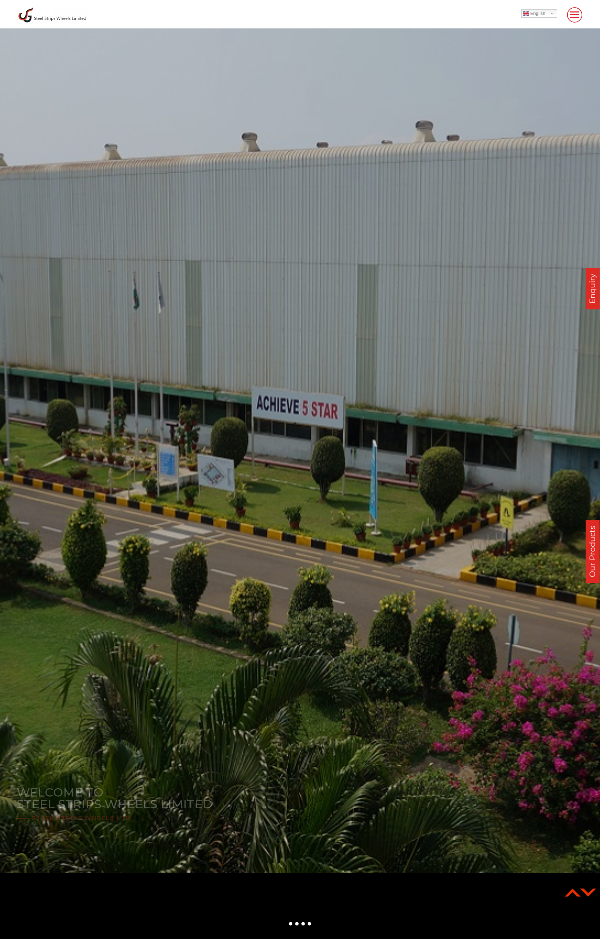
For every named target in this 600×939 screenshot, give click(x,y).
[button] (290, 923)
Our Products (592, 551)
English (534, 13)
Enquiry (592, 288)
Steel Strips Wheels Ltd (81, 818)
